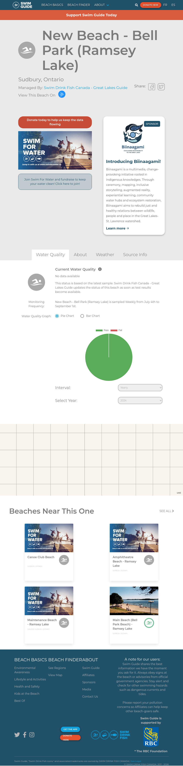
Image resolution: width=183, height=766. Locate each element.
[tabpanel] (91, 336)
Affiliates (88, 675)
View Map (55, 675)
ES (173, 5)
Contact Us (90, 696)
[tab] (50, 254)
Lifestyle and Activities (30, 679)
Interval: (63, 387)
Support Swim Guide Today (91, 15)
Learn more (117, 228)
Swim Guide (91, 668)
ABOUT (99, 5)
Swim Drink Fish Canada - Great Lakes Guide (86, 87)
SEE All (167, 511)
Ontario (53, 79)
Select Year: (66, 400)
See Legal (136, 761)
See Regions (57, 668)
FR (165, 5)
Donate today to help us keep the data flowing (55, 122)
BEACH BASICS (52, 5)
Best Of (19, 701)
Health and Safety (27, 686)
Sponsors (88, 682)
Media (86, 689)
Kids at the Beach (26, 693)
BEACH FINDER (79, 5)
